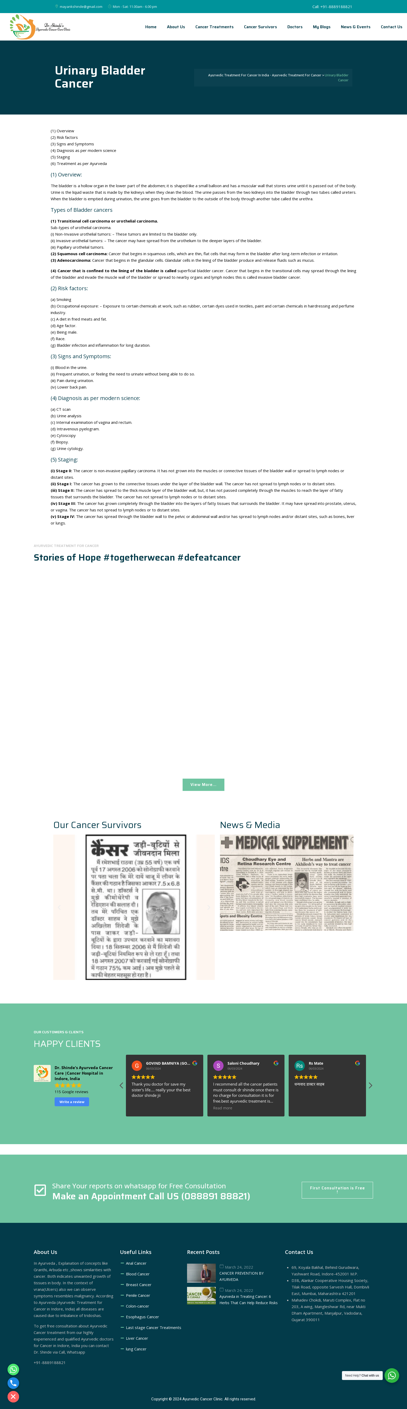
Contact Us (391, 27)
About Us (176, 27)
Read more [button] (141, 1108)
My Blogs (321, 27)
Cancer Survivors (260, 27)
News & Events (355, 27)
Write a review (72, 1101)
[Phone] (13, 1383)
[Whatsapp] (13, 1369)
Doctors (295, 27)
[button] (59, 907)
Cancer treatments (214, 27)
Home (150, 27)
